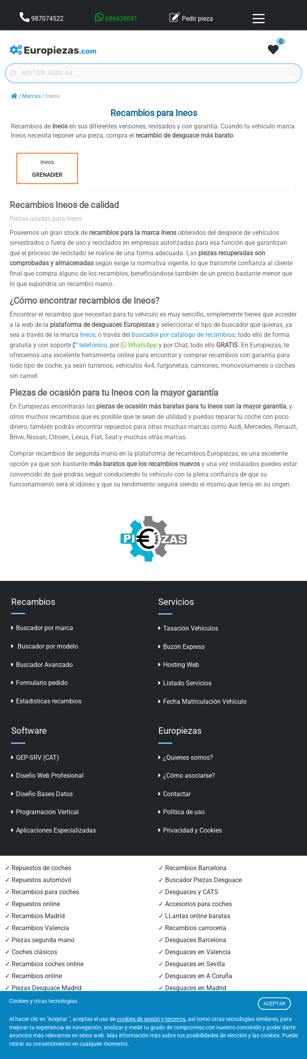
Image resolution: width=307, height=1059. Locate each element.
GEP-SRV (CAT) (35, 757)
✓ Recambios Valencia (37, 928)
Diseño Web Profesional (47, 775)
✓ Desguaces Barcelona (192, 940)
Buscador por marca (42, 628)
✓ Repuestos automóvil (38, 880)
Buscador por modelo (44, 646)
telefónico (90, 345)
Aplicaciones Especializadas (53, 830)
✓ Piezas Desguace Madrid (43, 988)
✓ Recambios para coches (42, 892)
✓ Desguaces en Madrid (192, 988)
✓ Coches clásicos (31, 952)
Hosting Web (178, 665)
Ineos (47, 170)
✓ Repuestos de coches (38, 868)
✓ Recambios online (33, 976)
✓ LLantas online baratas (194, 916)
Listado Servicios (184, 683)
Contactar (174, 794)
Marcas (31, 96)
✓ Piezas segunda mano (39, 940)
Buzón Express (181, 647)
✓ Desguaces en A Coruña (195, 976)
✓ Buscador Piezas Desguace (200, 880)
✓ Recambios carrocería (192, 928)
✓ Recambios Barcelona (192, 868)
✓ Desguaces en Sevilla (191, 964)
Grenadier (47, 175)
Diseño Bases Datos (42, 794)
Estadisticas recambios (46, 701)
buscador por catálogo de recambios (183, 334)
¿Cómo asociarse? (186, 775)
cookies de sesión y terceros (151, 1019)
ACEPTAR (274, 1004)
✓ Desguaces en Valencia (194, 952)
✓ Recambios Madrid (35, 916)
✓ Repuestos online (32, 904)
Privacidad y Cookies (190, 830)
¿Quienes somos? (185, 757)
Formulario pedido (39, 683)
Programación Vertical (45, 812)
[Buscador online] (153, 73)
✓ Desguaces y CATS (188, 892)
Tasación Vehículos (188, 628)
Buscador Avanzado (42, 665)
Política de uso (181, 812)
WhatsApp (139, 345)
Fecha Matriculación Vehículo (202, 701)
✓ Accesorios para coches (195, 904)
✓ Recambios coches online (44, 964)
